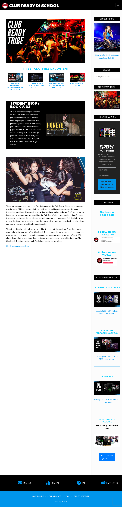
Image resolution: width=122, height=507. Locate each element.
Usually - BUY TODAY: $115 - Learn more (107, 312)
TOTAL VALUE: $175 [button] (107, 457)
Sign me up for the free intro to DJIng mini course (107, 184)
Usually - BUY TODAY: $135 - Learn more (107, 357)
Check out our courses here (17, 246)
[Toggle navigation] (118, 5)
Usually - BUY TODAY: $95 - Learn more (107, 400)
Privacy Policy (61, 501)
